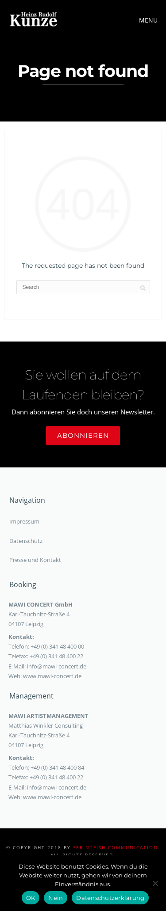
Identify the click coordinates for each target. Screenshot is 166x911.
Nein (55, 897)
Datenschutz (25, 541)
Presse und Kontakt (35, 560)
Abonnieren (83, 435)
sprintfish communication (115, 847)
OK (30, 897)
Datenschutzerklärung (110, 897)
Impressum (24, 521)
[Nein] (155, 883)
